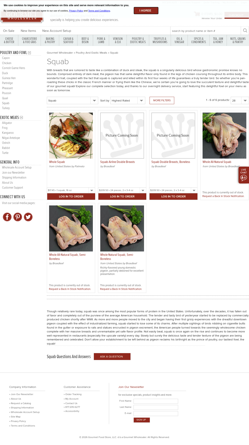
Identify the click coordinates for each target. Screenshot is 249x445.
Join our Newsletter (13, 173)
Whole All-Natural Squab (217, 162)
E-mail (128, 413)
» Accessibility (71, 411)
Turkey (6, 108)
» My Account (71, 398)
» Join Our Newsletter (21, 394)
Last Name (125, 407)
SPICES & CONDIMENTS (198, 40)
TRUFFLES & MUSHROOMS (160, 40)
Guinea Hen (9, 78)
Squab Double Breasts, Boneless (170, 162)
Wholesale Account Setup (16, 167)
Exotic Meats (9, 117)
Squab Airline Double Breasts (117, 162)
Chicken (6, 63)
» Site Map (15, 416)
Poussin (6, 93)
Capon (6, 58)
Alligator (7, 123)
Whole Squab (57, 162)
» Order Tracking (73, 394)
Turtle (5, 153)
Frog (5, 128)
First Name (125, 400)
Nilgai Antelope (11, 138)
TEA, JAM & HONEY (218, 40)
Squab (5, 103)
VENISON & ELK (118, 40)
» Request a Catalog (20, 403)
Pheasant (7, 88)
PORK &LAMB (101, 40)
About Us (7, 183)
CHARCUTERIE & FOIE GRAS (29, 40)
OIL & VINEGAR (179, 40)
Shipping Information (14, 178)
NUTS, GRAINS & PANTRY (238, 40)
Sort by (104, 100)
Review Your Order (212, 18)
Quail (5, 98)
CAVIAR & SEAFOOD (68, 40)
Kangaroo (8, 133)
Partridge (7, 83)
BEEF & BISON (85, 40)
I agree (145, 10)
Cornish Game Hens (13, 68)
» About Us (15, 398)
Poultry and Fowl (13, 52)
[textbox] (205, 31)
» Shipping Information (21, 407)
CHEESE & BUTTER (9, 40)
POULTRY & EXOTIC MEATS (138, 40)
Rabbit (6, 148)
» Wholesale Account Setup (24, 412)
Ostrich (6, 143)
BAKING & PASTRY (50, 40)
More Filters (162, 100)
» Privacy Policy (17, 421)
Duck (5, 73)
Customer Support (12, 188)
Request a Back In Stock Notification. (223, 196)
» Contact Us (70, 403)
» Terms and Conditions (22, 425)
